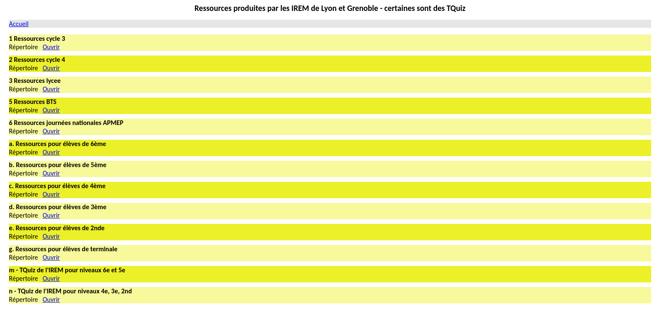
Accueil (19, 24)
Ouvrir (51, 47)
